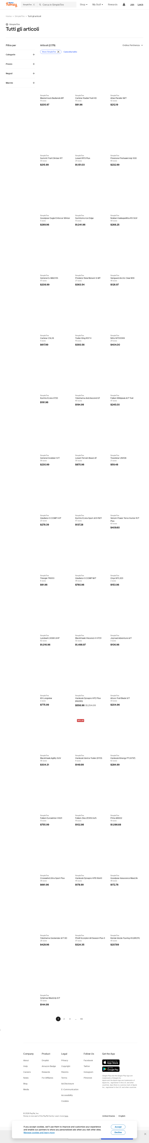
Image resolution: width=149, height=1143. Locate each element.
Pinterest (88, 1078)
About (26, 1060)
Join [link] (132, 4)
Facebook (88, 1060)
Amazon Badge (49, 1066)
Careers (27, 1072)
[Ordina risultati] (133, 45)
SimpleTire (20, 16)
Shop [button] (84, 4)
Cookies (65, 1101)
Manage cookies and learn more (39, 1132)
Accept (118, 1127)
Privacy (64, 1060)
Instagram (88, 1072)
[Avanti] (89, 1019)
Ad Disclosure (67, 1083)
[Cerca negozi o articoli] (48, 5)
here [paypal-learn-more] (66, 1116)
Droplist (45, 1060)
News (26, 1078)
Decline (118, 1132)
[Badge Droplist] (69, 61)
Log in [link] (140, 4)
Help (25, 1066)
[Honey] (11, 4)
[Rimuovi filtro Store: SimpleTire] (50, 52)
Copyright (65, 1066)
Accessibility (67, 1095)
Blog (25, 1083)
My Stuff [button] (97, 4)
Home (9, 16)
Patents (64, 1072)
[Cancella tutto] (70, 52)
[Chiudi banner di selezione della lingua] (145, 1134)
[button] (113, 1116)
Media (26, 1089)
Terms (64, 1078)
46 (81, 1019)
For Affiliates (47, 1078)
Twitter (87, 1066)
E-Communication (69, 1089)
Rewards (112, 4)
